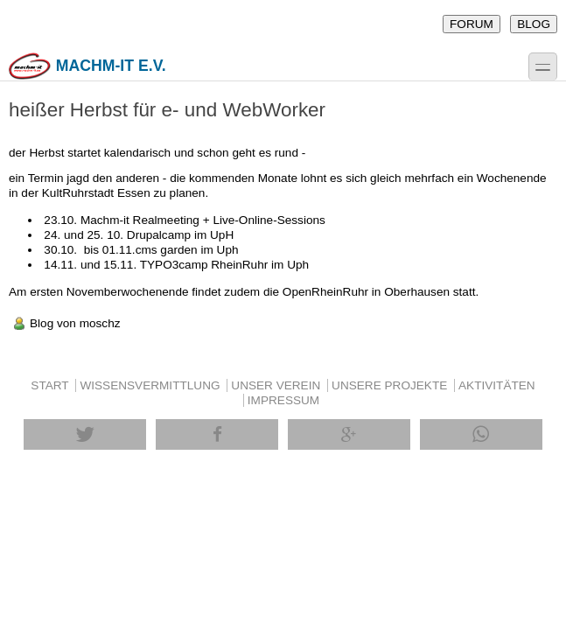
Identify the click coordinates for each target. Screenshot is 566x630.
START (49, 385)
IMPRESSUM (283, 400)
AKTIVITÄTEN (496, 385)
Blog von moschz (75, 323)
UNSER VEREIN (275, 385)
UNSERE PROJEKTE (389, 385)
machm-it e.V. (87, 66)
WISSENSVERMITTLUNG (150, 385)
